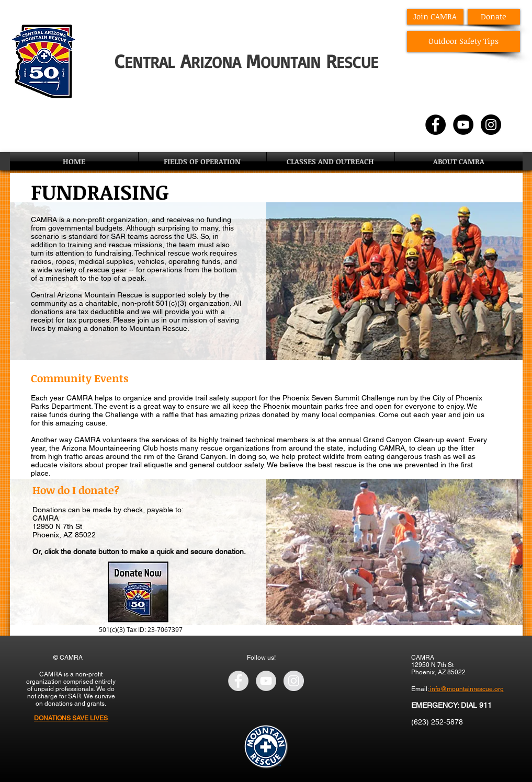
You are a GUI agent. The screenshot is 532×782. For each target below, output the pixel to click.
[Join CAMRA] (435, 17)
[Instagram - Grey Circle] (294, 681)
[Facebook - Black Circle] (435, 124)
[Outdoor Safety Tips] (463, 41)
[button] (202, 161)
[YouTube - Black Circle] (463, 124)
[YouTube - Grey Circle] (266, 681)
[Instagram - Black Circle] (491, 124)
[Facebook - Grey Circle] (238, 681)
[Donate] (494, 17)
